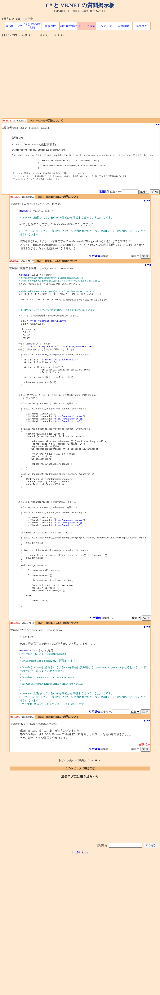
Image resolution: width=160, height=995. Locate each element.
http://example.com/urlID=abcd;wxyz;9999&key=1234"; (62, 358)
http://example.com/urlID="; (48, 330)
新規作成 (50, 26)
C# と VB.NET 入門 (32, 26)
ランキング (105, 26)
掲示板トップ (14, 26)
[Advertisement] (39, 79)
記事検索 (123, 26)
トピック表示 (87, 26)
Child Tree (80, 906)
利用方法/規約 (68, 26)
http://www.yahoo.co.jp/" (69, 441)
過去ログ (141, 26)
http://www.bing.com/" (67, 444)
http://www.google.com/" (69, 438)
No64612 (26, 214)
